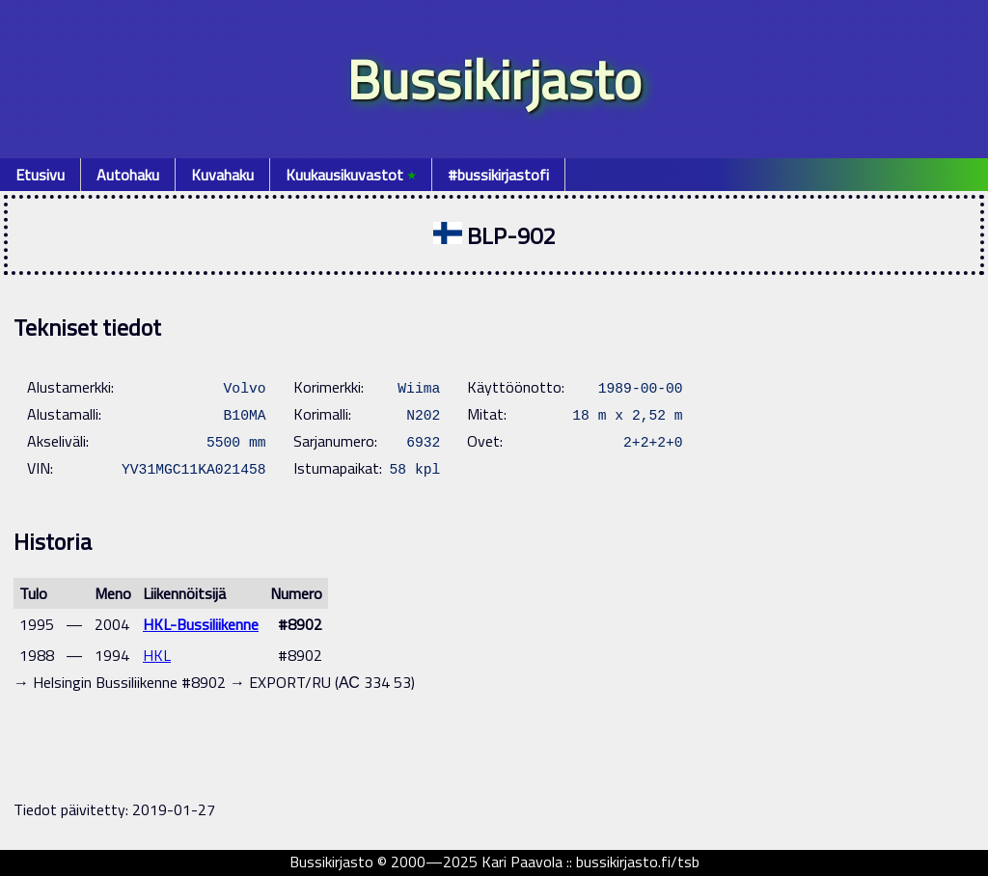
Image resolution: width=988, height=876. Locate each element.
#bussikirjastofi (498, 174)
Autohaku (127, 174)
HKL (157, 655)
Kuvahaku (222, 174)
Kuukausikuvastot (351, 174)
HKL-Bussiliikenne (201, 624)
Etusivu (40, 174)
